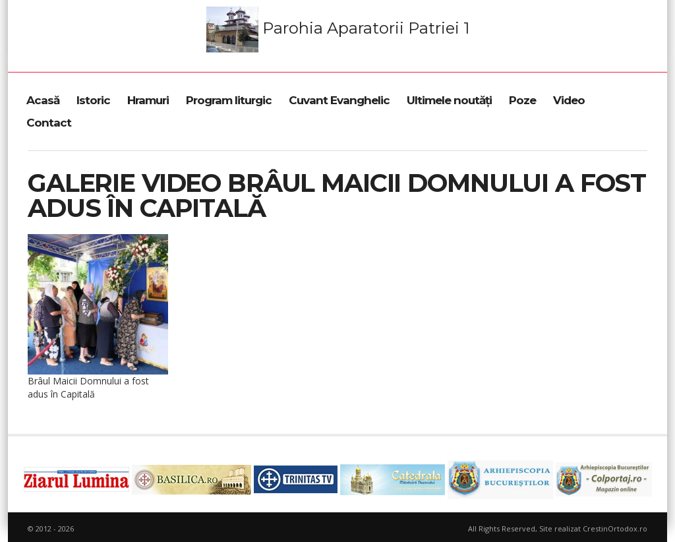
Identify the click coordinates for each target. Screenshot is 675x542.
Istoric (93, 100)
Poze (522, 100)
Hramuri (148, 100)
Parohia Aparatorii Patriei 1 (337, 30)
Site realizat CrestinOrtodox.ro (593, 528)
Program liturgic (229, 100)
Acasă (42, 100)
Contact (48, 122)
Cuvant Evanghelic (339, 100)
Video (569, 100)
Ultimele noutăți (449, 100)
